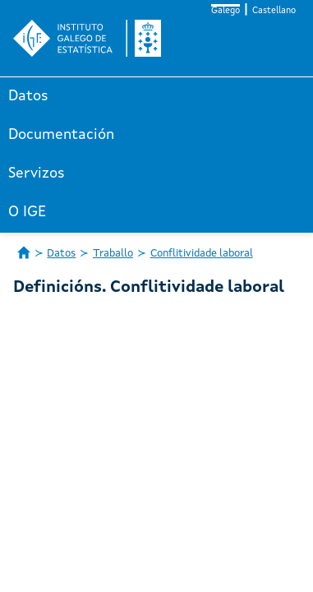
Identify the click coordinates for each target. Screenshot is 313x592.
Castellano (274, 11)
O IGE (27, 212)
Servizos (36, 173)
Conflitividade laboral (201, 253)
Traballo (113, 253)
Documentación (61, 134)
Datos (28, 96)
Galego (225, 11)
